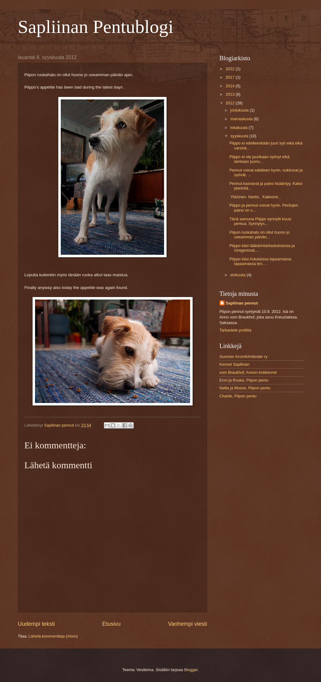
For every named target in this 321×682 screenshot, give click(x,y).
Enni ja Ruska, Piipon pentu (244, 380)
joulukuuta (240, 110)
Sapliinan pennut (242, 303)
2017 (230, 77)
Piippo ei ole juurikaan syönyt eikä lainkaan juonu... (260, 159)
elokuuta (238, 274)
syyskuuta (239, 136)
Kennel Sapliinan (235, 364)
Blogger (191, 669)
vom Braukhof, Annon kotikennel (248, 372)
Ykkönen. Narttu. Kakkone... (255, 197)
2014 (230, 86)
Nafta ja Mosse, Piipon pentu (245, 388)
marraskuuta (242, 119)
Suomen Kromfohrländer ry (244, 356)
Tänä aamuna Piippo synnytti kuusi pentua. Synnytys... (261, 221)
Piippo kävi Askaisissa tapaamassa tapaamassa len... (261, 261)
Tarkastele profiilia (236, 330)
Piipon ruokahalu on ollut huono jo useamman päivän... (260, 234)
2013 (230, 94)
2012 (230, 103)
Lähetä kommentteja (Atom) (53, 636)
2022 (230, 68)
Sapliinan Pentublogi (96, 26)
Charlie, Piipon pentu (238, 396)
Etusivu (111, 624)
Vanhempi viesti (187, 624)
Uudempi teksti (36, 624)
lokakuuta (239, 127)
